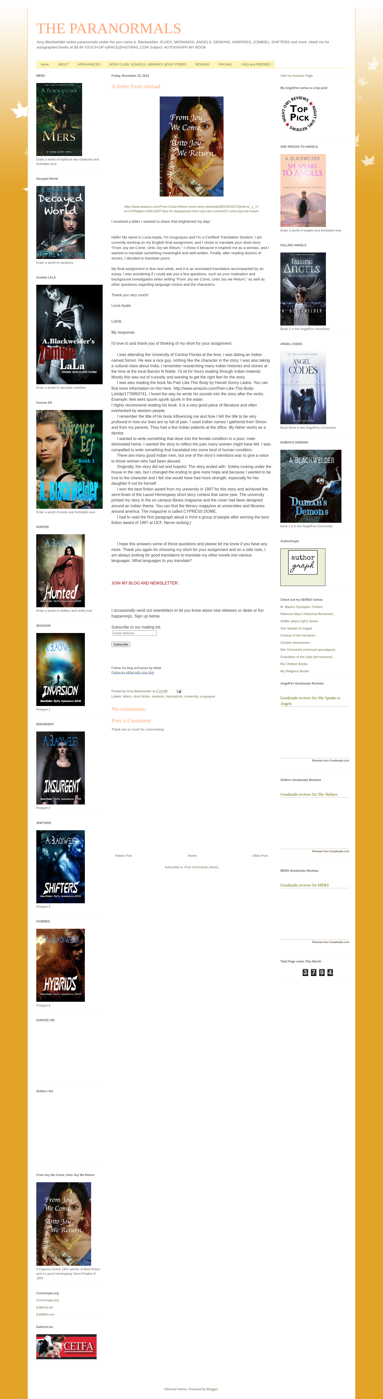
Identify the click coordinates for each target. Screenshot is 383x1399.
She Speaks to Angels (296, 628)
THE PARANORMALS (108, 28)
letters (127, 696)
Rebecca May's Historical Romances (306, 614)
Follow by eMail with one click (132, 672)
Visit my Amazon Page (296, 76)
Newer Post (123, 856)
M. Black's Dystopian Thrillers (301, 607)
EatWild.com (45, 1314)
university (191, 696)
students (158, 696)
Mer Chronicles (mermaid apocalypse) (307, 650)
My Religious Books (294, 671)
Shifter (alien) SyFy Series (299, 621)
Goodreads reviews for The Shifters (308, 794)
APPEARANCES (89, 64)
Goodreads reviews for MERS (304, 885)
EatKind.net (44, 1307)
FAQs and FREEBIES (256, 64)
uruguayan (207, 696)
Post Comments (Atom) (201, 867)
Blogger (212, 1389)
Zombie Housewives (295, 642)
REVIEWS (202, 64)
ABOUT (63, 64)
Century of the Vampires (297, 635)
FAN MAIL (225, 64)
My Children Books (294, 664)
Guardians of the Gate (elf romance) (306, 657)
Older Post (260, 856)
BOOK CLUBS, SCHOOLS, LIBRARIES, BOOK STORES (147, 64)
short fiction (141, 696)
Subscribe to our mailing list (135, 627)
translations (174, 696)
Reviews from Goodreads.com (330, 760)
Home (45, 64)
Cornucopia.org (47, 1300)
